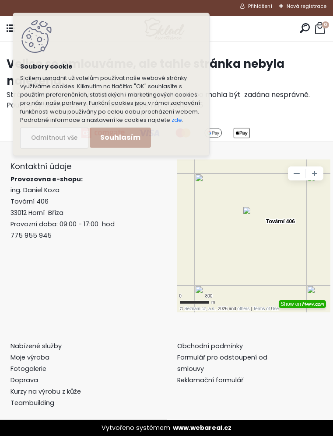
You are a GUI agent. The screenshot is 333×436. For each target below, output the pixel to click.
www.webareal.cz (202, 427)
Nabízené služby (36, 346)
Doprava (24, 380)
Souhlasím (120, 137)
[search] (305, 29)
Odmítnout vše (54, 138)
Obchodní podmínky (211, 346)
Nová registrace (306, 6)
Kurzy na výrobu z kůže (46, 391)
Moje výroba (30, 357)
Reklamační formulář (210, 380)
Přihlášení (260, 6)
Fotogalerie (28, 368)
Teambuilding (32, 402)
